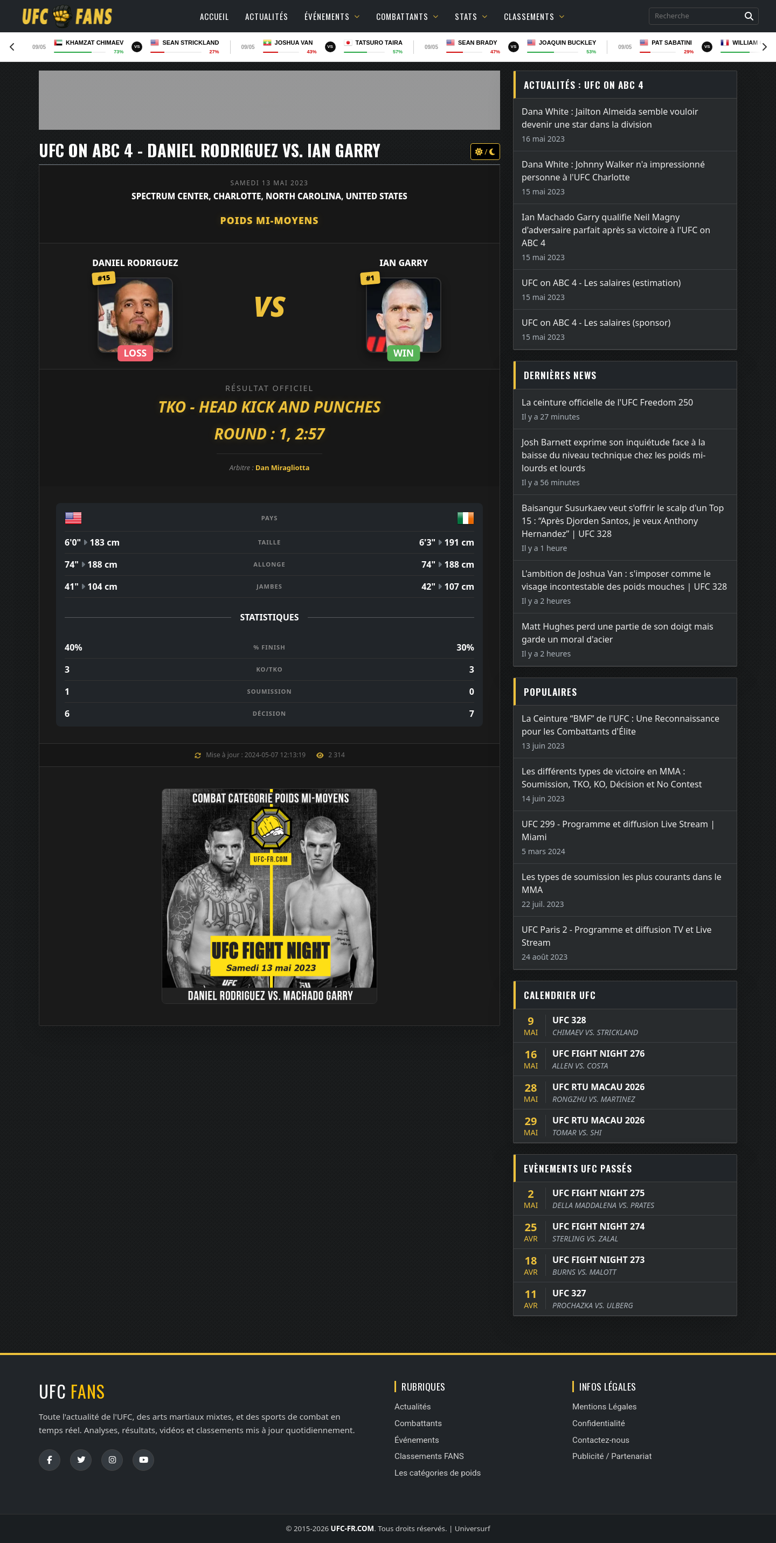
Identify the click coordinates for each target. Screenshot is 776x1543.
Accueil (214, 16)
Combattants (407, 16)
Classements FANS (429, 1456)
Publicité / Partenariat (612, 1456)
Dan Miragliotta (282, 467)
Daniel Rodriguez (135, 263)
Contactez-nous (600, 1440)
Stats (471, 16)
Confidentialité (598, 1423)
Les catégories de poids (437, 1473)
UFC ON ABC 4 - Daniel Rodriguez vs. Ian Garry (209, 150)
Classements (534, 16)
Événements (332, 16)
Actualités (266, 16)
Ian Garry (403, 263)
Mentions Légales (604, 1407)
